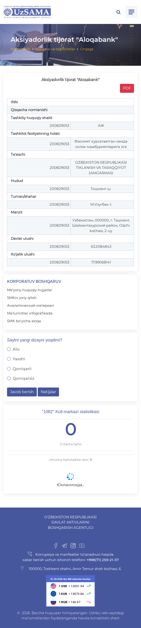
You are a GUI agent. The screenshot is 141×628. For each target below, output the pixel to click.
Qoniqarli (22, 368)
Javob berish (22, 392)
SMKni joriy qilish (22, 297)
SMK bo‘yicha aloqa (24, 321)
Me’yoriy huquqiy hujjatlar (29, 290)
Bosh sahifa (20, 49)
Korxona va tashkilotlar (55, 49)
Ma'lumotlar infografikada (29, 313)
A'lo (16, 349)
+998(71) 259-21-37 (102, 560)
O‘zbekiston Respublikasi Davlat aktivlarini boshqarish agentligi (70, 522)
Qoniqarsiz (23, 378)
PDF (127, 88)
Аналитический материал (30, 305)
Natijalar (48, 392)
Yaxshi (19, 359)
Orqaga (86, 49)
